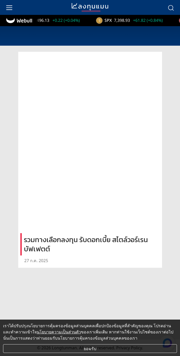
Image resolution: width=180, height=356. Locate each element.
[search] (171, 7)
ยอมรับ (90, 348)
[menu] (9, 7)
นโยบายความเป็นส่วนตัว (59, 332)
